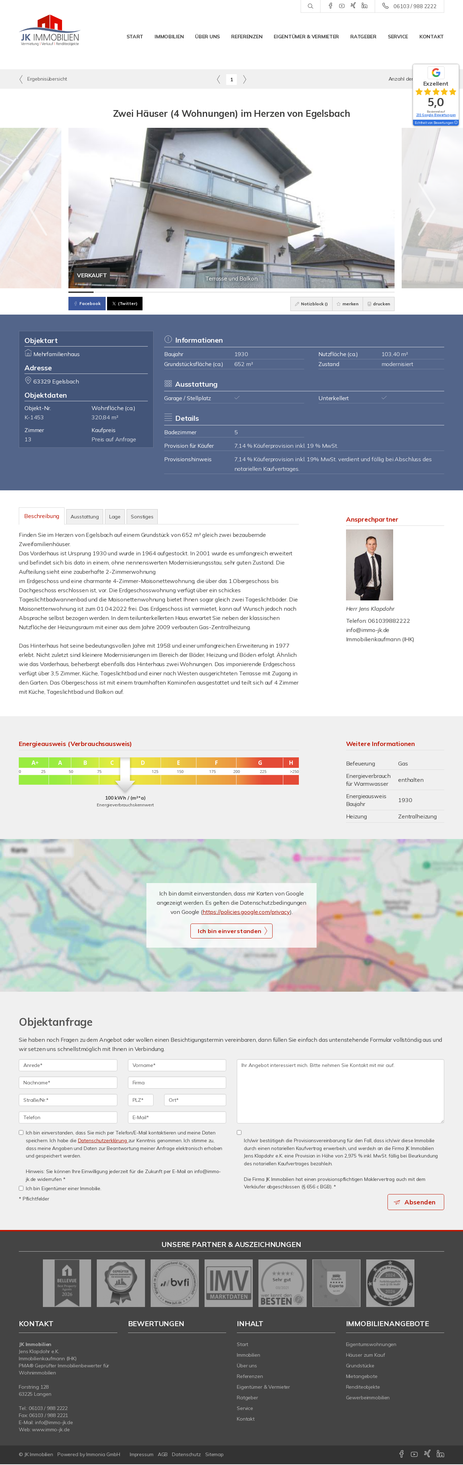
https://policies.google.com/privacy (246, 911)
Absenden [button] (421, 1202)
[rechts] (244, 79)
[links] (218, 79)
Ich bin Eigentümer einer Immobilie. (60, 1188)
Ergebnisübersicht (43, 79)
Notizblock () (305, 303)
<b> (161, 1377)
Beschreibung (41, 515)
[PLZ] (141, 1100)
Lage (115, 516)
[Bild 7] (231, 292)
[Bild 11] (332, 292)
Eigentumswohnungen (371, 1345)
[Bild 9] (281, 292)
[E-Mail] (177, 1117)
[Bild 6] (206, 292)
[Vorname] (177, 1065)
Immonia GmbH (103, 1455)
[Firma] (177, 1083)
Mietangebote (362, 1377)
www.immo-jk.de (50, 1430)
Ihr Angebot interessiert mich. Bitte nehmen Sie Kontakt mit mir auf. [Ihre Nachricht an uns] (340, 1091)
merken (344, 303)
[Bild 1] (81, 292)
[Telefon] (68, 1117)
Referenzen (246, 36)
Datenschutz (186, 1455)
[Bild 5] (181, 292)
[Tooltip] (455, 122)
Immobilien (169, 36)
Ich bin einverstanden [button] (229, 931)
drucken (377, 303)
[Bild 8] (256, 292)
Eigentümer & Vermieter (306, 36)
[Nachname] (68, 1083)
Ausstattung (85, 516)
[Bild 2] (106, 292)
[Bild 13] (382, 292)
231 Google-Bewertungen (436, 115)
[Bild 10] (306, 292)
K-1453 (34, 417)
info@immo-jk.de (368, 629)
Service (398, 36)
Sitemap (214, 1455)
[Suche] (310, 6)
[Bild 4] (156, 292)
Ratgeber (363, 36)
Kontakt (431, 36)
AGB (163, 1455)
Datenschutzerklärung (103, 1140)
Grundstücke (360, 1366)
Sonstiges (142, 516)
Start (135, 36)
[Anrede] (68, 1065)
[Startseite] (50, 30)
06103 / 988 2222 (415, 6)
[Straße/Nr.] (68, 1100)
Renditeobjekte (363, 1387)
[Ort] (195, 1100)
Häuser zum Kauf (365, 1355)
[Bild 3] (131, 292)
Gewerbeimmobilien (368, 1398)
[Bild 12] (356, 292)
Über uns (207, 36)
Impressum (142, 1455)
